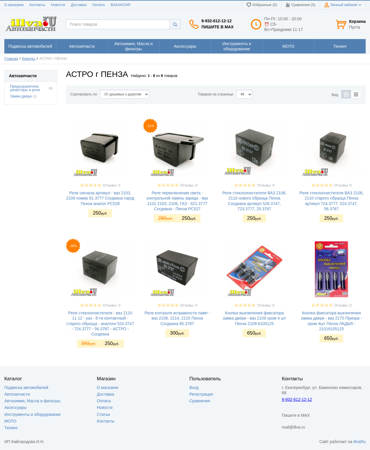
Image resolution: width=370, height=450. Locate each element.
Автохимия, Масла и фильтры (32, 401)
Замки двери (21, 96)
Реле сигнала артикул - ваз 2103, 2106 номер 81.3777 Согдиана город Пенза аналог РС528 (100, 198)
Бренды (29, 59)
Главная (11, 59)
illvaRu (360, 441)
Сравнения (199, 401)
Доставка (78, 5)
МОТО (10, 421)
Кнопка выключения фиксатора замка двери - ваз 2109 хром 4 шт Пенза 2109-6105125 (254, 318)
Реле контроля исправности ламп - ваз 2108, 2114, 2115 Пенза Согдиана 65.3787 (177, 318)
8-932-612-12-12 (216, 21)
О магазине (14, 5)
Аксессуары (15, 407)
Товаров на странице (215, 94)
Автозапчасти (17, 394)
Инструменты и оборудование (32, 414)
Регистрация (201, 394)
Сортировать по (83, 94)
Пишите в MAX (217, 27)
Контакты (37, 5)
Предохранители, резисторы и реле (25, 88)
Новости (58, 5)
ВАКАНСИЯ (120, 5)
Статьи (103, 414)
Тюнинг (11, 427)
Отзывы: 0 (111, 185)
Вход (194, 387)
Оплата (98, 5)
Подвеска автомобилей (26, 387)
